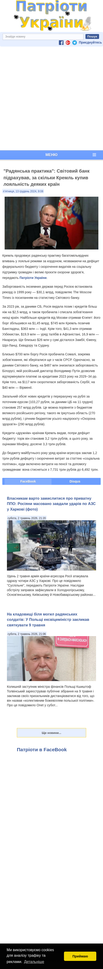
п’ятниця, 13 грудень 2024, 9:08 (23, 191)
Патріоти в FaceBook (42, 749)
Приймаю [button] (80, 956)
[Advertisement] (50, 98)
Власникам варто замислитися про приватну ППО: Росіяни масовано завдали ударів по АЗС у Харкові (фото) (51, 503)
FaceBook (28, 481)
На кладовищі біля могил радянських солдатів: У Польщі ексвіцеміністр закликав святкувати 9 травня (48, 619)
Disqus (75, 481)
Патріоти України (32, 278)
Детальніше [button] (34, 962)
